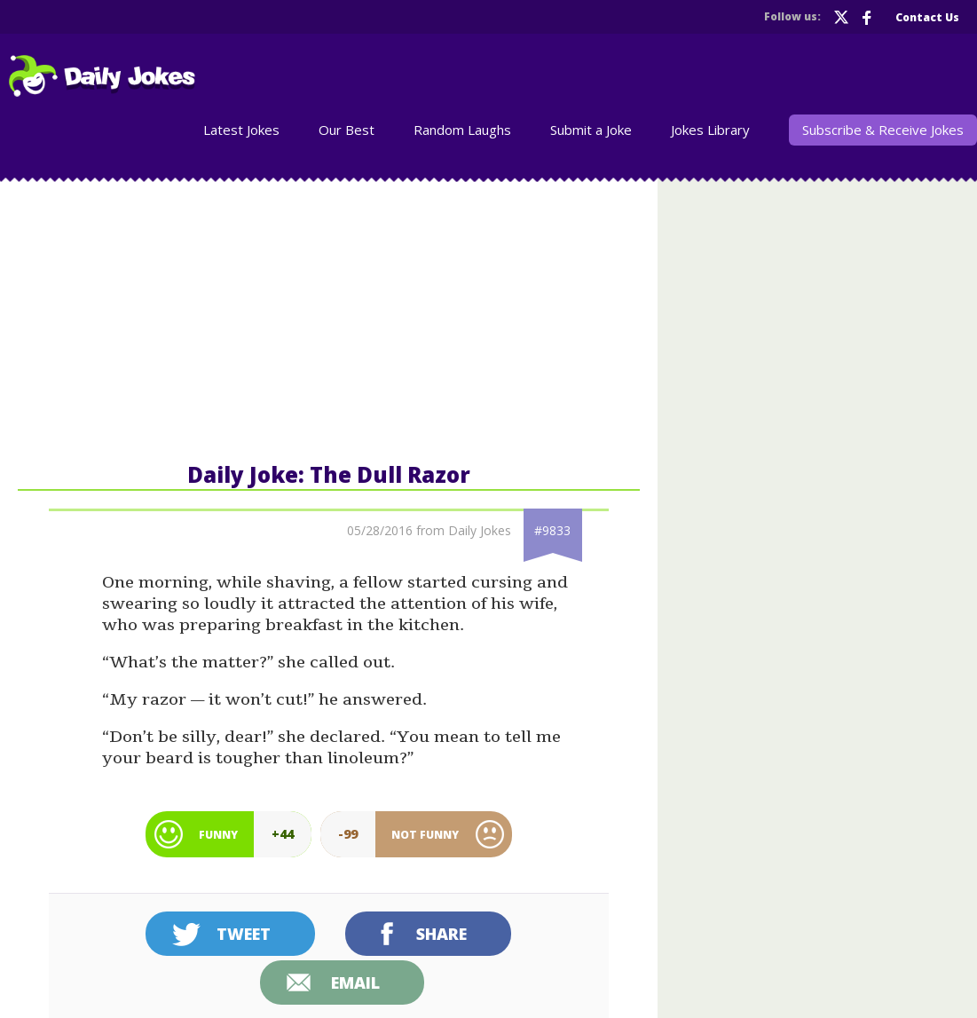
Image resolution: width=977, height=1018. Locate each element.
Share (441, 933)
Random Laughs (462, 129)
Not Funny (425, 834)
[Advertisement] (329, 318)
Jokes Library (710, 129)
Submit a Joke (591, 129)
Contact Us (927, 17)
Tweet (244, 933)
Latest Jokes (241, 129)
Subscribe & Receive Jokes (883, 129)
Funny (218, 834)
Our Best (346, 129)
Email (355, 982)
